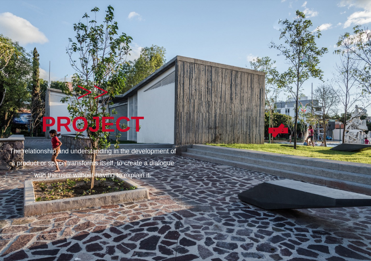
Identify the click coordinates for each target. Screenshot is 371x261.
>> (92, 92)
